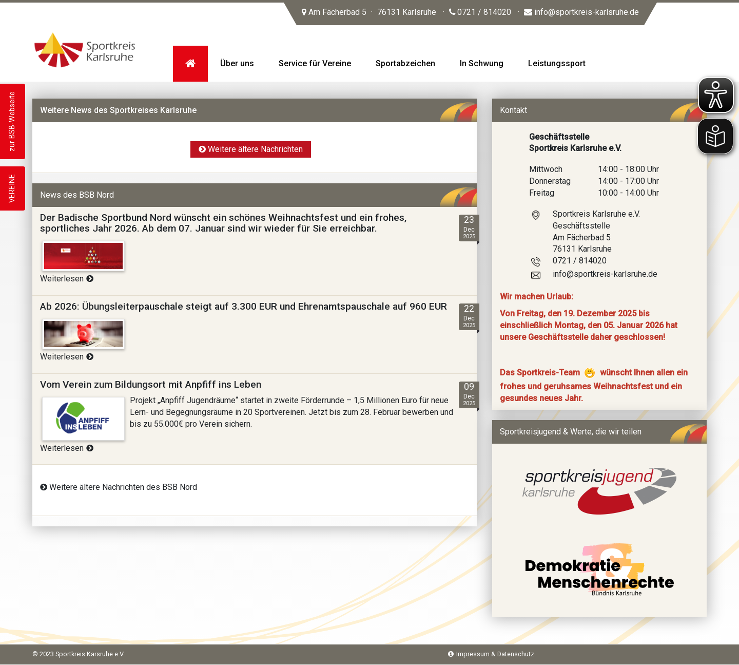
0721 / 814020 (480, 12)
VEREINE (12, 188)
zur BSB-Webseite (12, 121)
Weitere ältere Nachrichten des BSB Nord (118, 487)
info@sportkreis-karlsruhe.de (581, 12)
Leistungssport (557, 63)
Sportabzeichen (405, 63)
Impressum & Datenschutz (491, 654)
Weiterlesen (66, 278)
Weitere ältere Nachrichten (251, 149)
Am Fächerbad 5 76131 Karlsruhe (369, 12)
